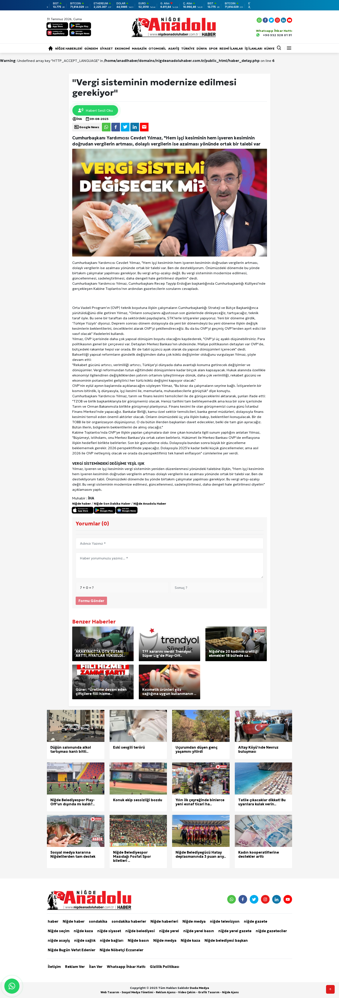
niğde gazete (255, 921)
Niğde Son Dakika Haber (112, 503)
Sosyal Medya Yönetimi (137, 992)
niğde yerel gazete (234, 931)
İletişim (54, 966)
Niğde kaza (190, 940)
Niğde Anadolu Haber (149, 503)
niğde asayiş (59, 940)
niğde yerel (169, 931)
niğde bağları (111, 940)
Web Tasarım (110, 992)
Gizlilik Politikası (164, 966)
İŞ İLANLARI (253, 48)
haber (53, 921)
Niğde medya (194, 921)
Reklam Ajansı (166, 992)
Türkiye (188, 48)
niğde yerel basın (198, 931)
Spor (213, 48)
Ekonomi (122, 48)
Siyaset (106, 48)
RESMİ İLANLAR (231, 48)
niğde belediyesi (140, 931)
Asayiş (173, 48)
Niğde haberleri (68, 48)
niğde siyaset (109, 931)
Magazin (139, 48)
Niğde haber (81, 503)
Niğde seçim (58, 931)
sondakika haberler (129, 921)
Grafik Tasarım (208, 992)
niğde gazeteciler (271, 931)
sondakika (98, 921)
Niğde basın (138, 940)
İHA (77, 119)
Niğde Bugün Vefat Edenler (71, 950)
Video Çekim (186, 992)
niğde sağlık (85, 940)
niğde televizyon (225, 921)
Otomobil (157, 48)
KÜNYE (269, 48)
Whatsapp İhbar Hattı (126, 966)
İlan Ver (95, 966)
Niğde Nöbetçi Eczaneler (121, 950)
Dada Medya (199, 988)
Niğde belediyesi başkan (226, 940)
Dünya (202, 48)
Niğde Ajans (230, 992)
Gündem (91, 48)
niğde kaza (83, 931)
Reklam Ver (75, 966)
